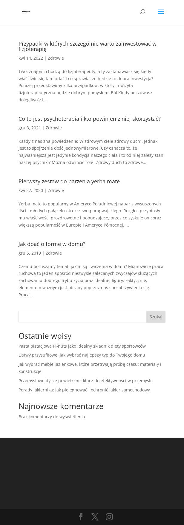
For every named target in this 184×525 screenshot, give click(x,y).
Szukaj (156, 317)
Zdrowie (56, 58)
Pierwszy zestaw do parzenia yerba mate (69, 181)
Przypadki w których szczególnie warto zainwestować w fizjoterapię (88, 46)
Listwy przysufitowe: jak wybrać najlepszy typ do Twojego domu (82, 355)
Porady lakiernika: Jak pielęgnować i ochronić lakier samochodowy (84, 390)
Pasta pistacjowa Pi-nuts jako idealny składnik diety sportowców (82, 346)
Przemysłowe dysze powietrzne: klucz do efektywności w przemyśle (86, 380)
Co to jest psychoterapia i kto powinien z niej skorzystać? (90, 118)
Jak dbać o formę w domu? (52, 243)
